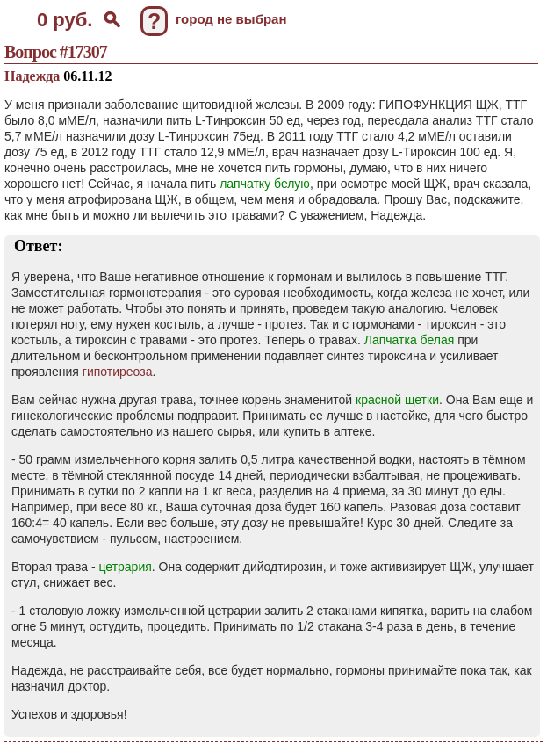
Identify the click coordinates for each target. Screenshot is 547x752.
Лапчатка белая (409, 340)
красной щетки (397, 400)
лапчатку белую (265, 184)
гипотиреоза (118, 372)
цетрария (124, 567)
